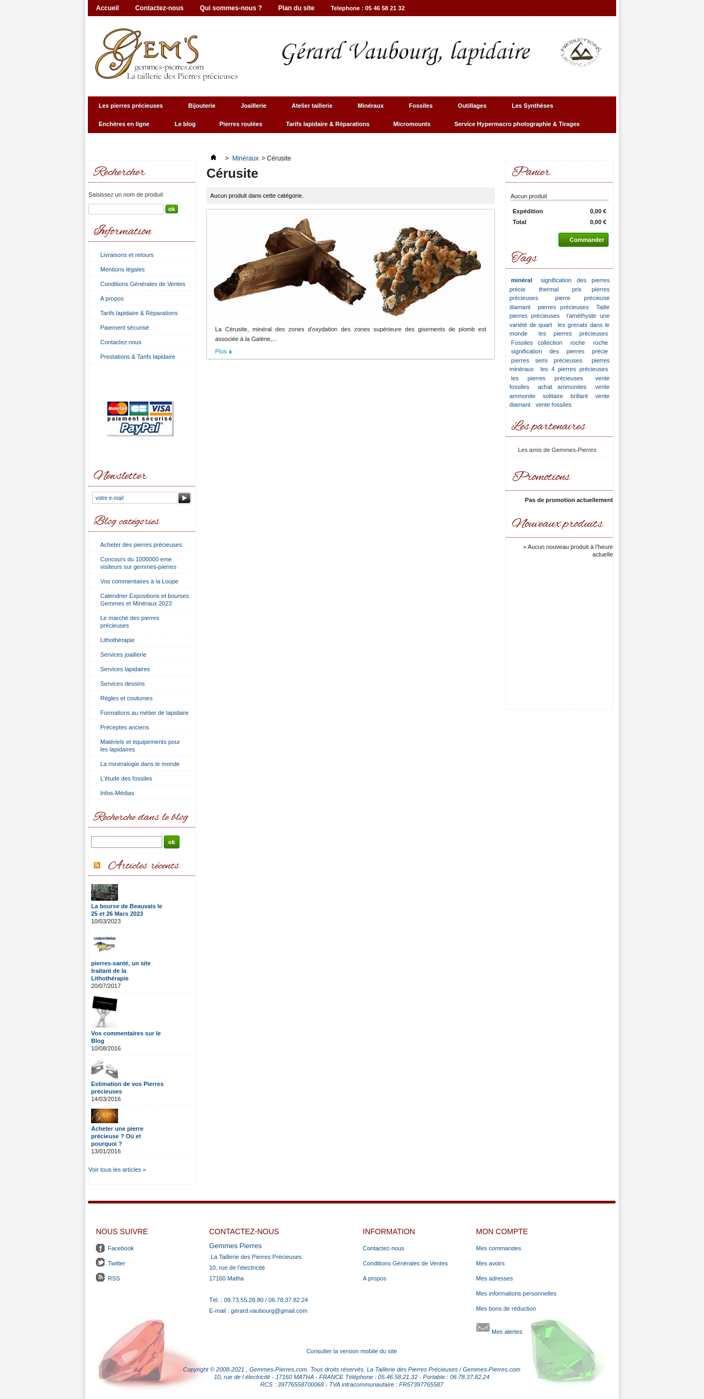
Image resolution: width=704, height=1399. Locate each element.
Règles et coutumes (126, 698)
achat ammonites (562, 387)
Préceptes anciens (124, 727)
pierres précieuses (563, 307)
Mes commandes (498, 1248)
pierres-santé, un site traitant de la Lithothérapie (121, 971)
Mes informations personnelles (516, 1293)
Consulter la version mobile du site (351, 1351)
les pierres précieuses (573, 333)
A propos (111, 298)
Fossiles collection (536, 342)
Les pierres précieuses (129, 108)
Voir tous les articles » (117, 1169)
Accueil (107, 8)
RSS (114, 1278)
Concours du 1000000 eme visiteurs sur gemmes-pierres (138, 563)
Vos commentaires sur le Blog (126, 1037)
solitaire (553, 396)
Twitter (116, 1263)
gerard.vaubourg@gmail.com (269, 1310)
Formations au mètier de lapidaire (144, 712)
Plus (220, 351)
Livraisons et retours (127, 255)
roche (577, 342)
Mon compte (502, 1231)
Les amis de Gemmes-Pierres (557, 450)
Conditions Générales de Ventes (142, 284)
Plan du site (296, 8)
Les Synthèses (531, 108)
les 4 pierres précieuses (574, 369)
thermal (549, 289)
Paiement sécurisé (124, 327)
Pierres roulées (241, 124)
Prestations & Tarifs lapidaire (137, 356)
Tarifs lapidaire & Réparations (328, 124)
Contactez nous (120, 342)
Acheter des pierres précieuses (141, 544)
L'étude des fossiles (126, 778)
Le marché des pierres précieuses (129, 622)
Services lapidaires (125, 669)
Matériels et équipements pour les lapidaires (140, 746)
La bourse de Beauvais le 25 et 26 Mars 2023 (126, 910)
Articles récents (144, 866)
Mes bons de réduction (506, 1308)
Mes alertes (499, 1327)
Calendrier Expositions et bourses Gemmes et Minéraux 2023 (144, 600)
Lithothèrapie (117, 640)
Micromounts (412, 124)
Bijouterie (200, 108)
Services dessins (122, 683)
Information (122, 232)
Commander (581, 240)
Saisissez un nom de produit (125, 194)
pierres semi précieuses (546, 360)
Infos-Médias (117, 793)
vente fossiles (553, 404)
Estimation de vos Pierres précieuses (127, 1088)
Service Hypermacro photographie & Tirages (516, 127)
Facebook (121, 1248)
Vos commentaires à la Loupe (139, 581)
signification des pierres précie (559, 351)
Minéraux (369, 108)
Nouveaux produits (557, 524)
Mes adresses (494, 1278)
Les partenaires (548, 427)
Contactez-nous (159, 8)
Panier (531, 173)
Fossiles (419, 108)
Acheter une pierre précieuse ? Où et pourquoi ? (117, 1136)
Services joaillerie (123, 654)
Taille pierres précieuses (559, 311)
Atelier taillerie (311, 108)
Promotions (541, 477)
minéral (521, 280)
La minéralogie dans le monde (140, 764)
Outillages (470, 108)
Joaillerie (252, 108)
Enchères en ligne (122, 127)
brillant (579, 396)
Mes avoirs (490, 1263)
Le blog (185, 124)
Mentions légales (122, 269)
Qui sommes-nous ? (231, 8)
